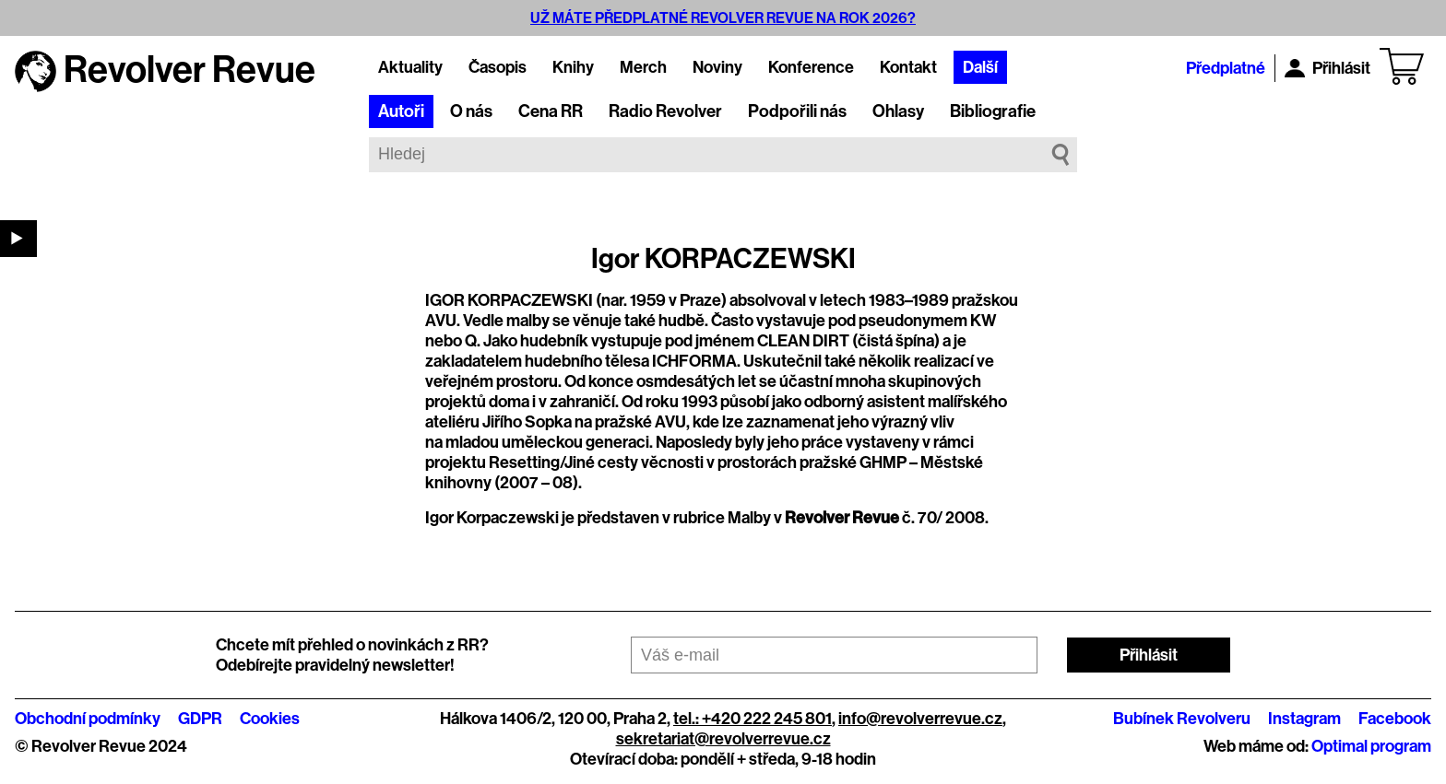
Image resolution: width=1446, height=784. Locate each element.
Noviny (717, 67)
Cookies (270, 718)
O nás (471, 111)
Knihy (573, 67)
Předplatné (1225, 68)
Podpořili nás (797, 111)
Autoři (401, 111)
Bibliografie (993, 111)
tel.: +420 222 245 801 (752, 718)
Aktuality (410, 67)
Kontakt (908, 67)
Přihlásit (1327, 68)
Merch (643, 67)
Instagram (1304, 718)
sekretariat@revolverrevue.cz (723, 739)
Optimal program (1371, 746)
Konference (811, 67)
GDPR (200, 718)
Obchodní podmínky (87, 718)
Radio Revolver (665, 111)
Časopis (497, 67)
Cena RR (550, 111)
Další (980, 67)
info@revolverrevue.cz (920, 718)
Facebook (1394, 718)
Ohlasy (898, 111)
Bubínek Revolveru (1181, 718)
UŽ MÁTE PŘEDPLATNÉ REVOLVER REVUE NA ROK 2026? (723, 18)
